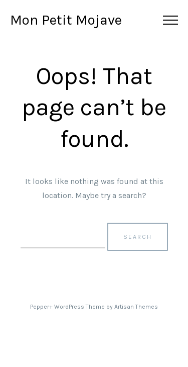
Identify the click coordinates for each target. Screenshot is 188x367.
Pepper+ (41, 306)
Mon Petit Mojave (66, 20)
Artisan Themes (136, 306)
